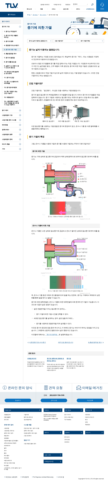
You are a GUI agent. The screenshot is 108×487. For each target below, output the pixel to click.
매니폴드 (6, 465)
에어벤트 (6, 458)
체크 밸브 (6, 455)
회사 (86, 419)
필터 (5, 448)
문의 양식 (67, 437)
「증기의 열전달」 (52, 334)
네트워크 (66, 442)
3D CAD (6, 419)
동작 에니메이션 (28, 417)
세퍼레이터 (7, 445)
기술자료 (26, 414)
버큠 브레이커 (8, 460)
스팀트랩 (6, 428)
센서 (5, 450)
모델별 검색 (7, 414)
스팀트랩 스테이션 (9, 431)
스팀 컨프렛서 (27, 436)
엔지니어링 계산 (68, 417)
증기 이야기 (67, 414)
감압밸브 (6, 438)
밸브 (5, 453)
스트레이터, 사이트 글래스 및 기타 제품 (12, 468)
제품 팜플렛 (7, 417)
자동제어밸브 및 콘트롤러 (11, 441)
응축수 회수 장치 (8, 433)
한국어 (75, 4)
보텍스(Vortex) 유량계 (10, 443)
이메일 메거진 (31, 358)
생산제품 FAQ (27, 419)
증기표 (69, 358)
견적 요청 (67, 439)
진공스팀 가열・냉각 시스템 (31, 428)
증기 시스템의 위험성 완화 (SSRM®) (51, 419)
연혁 (86, 422)
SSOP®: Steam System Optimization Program (50, 415)
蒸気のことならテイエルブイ (11, 6)
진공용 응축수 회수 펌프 (30, 433)
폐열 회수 (6, 436)
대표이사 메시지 (89, 417)
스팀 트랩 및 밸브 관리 (30, 443)
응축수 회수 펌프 (28, 431)
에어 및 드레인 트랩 (9, 463)
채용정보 (87, 424)
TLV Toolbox (67, 419)
